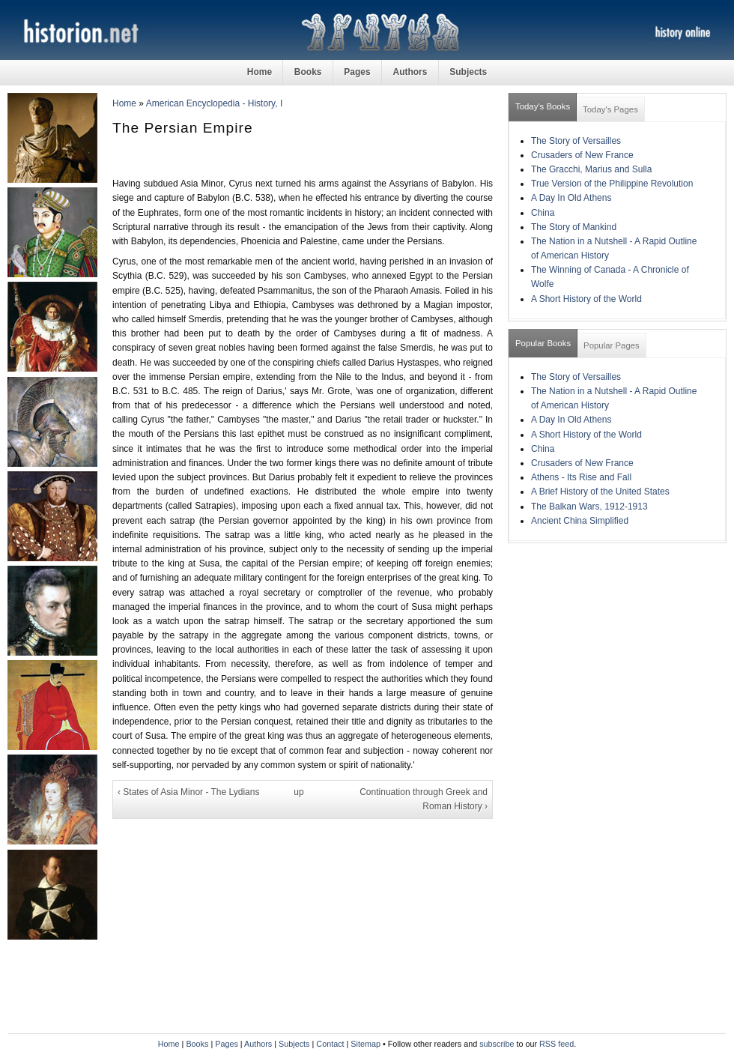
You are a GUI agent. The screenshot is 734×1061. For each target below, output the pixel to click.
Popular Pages (611, 345)
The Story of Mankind (573, 227)
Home (259, 72)
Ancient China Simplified (579, 521)
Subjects (468, 72)
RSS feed (556, 1043)
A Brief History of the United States (600, 491)
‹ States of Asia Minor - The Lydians (188, 792)
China (542, 213)
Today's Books (542, 106)
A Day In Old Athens (571, 198)
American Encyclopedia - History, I (214, 103)
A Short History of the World (586, 299)
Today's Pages (610, 109)
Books (308, 72)
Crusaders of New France (582, 155)
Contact (330, 1043)
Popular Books (543, 343)
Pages (357, 72)
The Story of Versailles (576, 141)
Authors (409, 72)
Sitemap (365, 1043)
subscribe (496, 1043)
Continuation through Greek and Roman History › (424, 799)
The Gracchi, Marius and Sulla (591, 169)
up (298, 792)
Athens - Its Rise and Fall (581, 477)
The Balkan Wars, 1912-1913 (589, 506)
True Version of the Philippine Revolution (612, 183)
